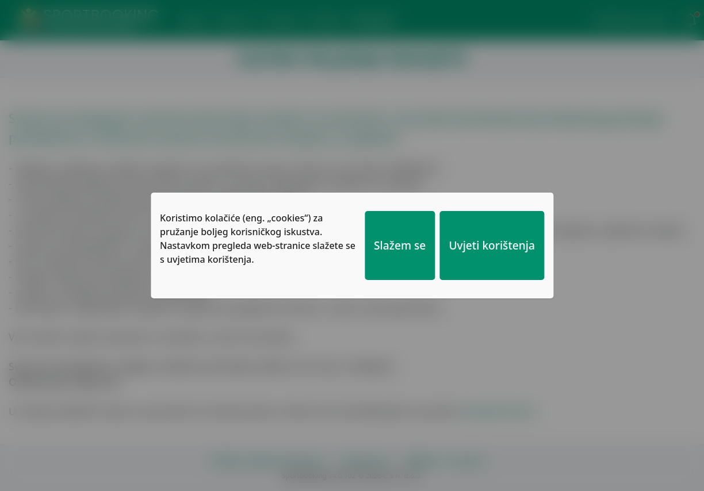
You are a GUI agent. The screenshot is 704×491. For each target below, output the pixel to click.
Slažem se (400, 245)
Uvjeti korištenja (492, 245)
